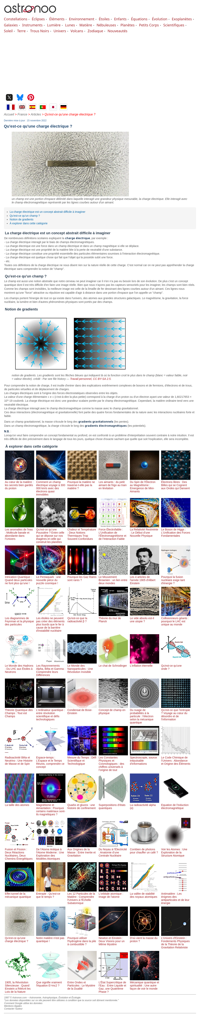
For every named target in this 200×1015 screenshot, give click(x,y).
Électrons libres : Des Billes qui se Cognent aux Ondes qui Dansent (175, 483)
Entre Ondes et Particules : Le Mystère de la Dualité (82, 984)
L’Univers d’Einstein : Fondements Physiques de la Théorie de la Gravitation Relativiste (175, 941)
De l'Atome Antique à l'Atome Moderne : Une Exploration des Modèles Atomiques (50, 852)
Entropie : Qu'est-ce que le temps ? (50, 893)
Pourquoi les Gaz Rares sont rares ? (82, 577)
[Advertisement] (100, 62)
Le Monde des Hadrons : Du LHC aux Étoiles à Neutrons (19, 667)
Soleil (8, 31)
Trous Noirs (39, 31)
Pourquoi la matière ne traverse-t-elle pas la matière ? (82, 483)
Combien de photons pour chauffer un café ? (144, 849)
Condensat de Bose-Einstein (82, 710)
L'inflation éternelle (144, 664)
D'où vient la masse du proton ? (144, 938)
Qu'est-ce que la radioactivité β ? (82, 618)
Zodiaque (95, 31)
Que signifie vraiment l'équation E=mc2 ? (50, 982)
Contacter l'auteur (13, 1008)
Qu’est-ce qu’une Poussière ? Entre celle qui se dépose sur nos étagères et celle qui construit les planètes (50, 534)
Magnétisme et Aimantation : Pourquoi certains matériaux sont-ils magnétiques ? (50, 808)
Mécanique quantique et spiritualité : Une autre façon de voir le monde (144, 984)
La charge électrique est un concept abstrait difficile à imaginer (47, 211)
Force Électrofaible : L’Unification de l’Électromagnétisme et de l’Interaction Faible (113, 532)
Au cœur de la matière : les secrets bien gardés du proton (19, 483)
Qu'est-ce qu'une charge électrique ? (19, 938)
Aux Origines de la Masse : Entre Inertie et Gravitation (82, 851)
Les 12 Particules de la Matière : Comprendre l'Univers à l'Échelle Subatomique (82, 897)
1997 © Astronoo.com (15, 997)
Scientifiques (173, 25)
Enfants (120, 19)
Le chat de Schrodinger (113, 664)
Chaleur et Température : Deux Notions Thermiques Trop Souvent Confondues (82, 532)
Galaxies (11, 25)
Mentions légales (13, 1006)
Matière (85, 25)
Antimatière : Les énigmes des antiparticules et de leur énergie (175, 897)
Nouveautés (117, 31)
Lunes (70, 25)
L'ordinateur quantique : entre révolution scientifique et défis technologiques (50, 713)
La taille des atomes (19, 803)
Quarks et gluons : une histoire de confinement (82, 805)
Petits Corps (149, 25)
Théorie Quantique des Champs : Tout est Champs (19, 711)
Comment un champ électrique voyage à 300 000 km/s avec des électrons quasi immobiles (50, 486)
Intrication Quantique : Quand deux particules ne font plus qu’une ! (19, 578)
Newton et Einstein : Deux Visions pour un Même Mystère (113, 939)
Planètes (128, 25)
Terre (21, 31)
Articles (36, 114)
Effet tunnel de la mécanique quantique (19, 893)
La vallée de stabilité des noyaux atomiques (144, 893)
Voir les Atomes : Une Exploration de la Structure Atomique (175, 851)
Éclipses (38, 19)
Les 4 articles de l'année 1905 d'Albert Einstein (144, 578)
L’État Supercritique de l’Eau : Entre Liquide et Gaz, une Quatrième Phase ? (113, 985)
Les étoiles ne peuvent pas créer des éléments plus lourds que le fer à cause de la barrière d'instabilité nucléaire (50, 622)
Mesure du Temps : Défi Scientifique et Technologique (82, 759)
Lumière (54, 25)
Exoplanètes (182, 19)
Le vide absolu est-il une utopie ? (144, 618)
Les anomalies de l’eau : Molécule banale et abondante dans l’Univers (19, 532)
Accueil (9, 114)
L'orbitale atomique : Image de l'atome (113, 893)
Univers (60, 31)
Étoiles (104, 19)
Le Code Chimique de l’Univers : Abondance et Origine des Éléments (175, 759)
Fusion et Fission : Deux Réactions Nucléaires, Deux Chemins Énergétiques (19, 852)
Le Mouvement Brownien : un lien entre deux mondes (113, 578)
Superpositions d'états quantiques (113, 805)
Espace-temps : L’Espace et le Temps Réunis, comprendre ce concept (50, 760)
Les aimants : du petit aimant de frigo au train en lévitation (113, 483)
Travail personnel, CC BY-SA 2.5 (90, 378)
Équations (139, 19)
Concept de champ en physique (113, 710)
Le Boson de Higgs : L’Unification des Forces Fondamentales (175, 531)
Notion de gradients (21, 219)
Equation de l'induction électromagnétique (175, 805)
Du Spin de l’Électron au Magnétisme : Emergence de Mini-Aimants (144, 485)
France (22, 114)
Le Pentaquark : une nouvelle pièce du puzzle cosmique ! (50, 578)
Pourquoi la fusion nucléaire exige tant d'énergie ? (175, 578)
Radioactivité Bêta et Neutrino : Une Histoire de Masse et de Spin (19, 759)
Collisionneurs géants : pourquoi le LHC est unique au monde (175, 619)
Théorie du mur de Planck (113, 618)
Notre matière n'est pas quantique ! (50, 938)
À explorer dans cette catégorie (29, 223)
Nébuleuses (106, 25)
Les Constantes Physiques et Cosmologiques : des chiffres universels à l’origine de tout (113, 762)
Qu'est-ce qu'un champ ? (25, 215)
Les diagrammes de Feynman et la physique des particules (19, 619)
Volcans (77, 31)
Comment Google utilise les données (23, 1003)
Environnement (81, 19)
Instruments (32, 25)
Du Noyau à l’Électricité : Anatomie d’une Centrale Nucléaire (113, 851)
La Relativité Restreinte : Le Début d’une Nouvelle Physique (144, 531)
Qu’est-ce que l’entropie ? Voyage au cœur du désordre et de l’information (175, 713)
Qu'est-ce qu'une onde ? (175, 665)
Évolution (159, 19)
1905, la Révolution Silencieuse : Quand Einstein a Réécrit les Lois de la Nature (19, 985)
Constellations (15, 19)
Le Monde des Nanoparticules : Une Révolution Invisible (82, 667)
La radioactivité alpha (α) (144, 805)
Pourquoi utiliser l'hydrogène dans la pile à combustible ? (82, 939)
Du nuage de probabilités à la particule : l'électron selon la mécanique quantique (144, 714)
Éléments (56, 19)
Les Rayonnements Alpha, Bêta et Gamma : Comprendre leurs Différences (50, 669)
